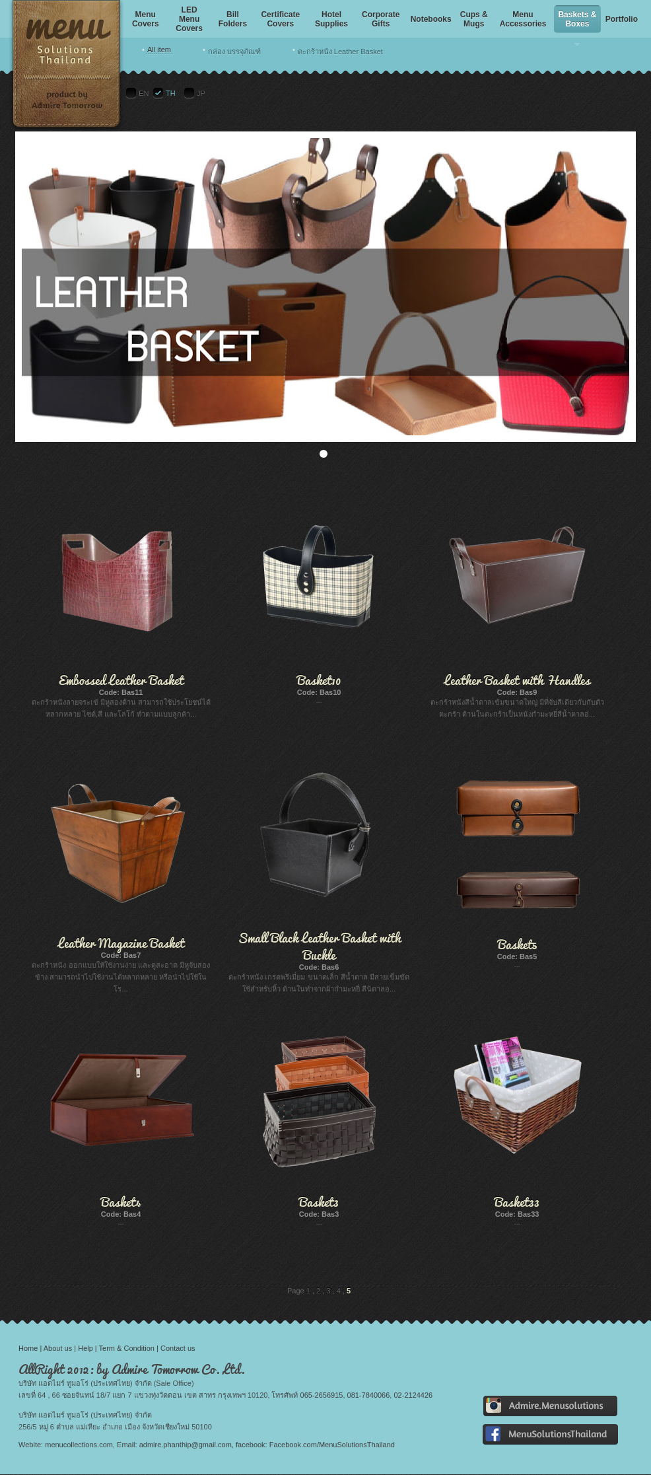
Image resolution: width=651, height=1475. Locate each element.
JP (201, 93)
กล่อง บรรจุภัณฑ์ (234, 51)
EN (144, 93)
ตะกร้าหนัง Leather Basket (340, 51)
